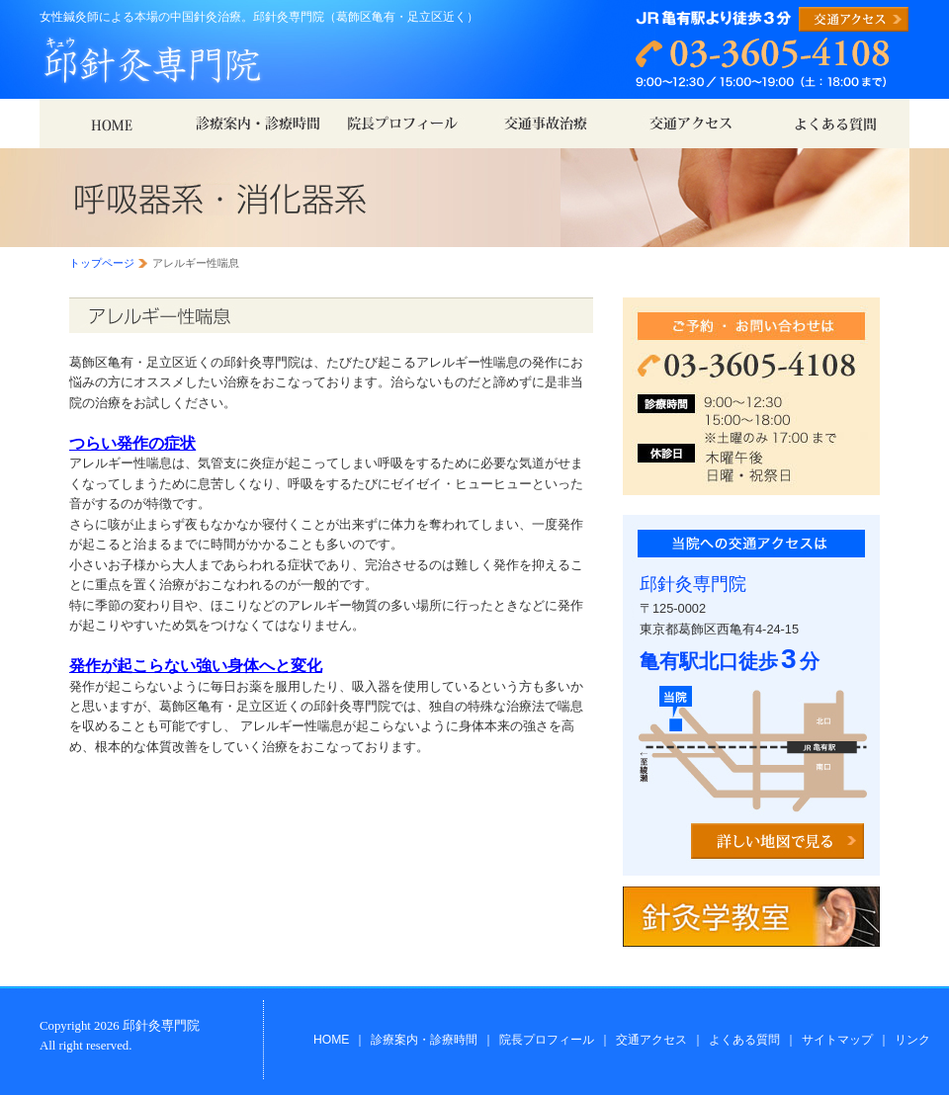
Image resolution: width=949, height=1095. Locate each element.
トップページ (101, 263)
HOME (331, 1040)
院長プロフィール (546, 1040)
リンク (912, 1040)
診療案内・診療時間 (424, 1040)
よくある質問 (744, 1040)
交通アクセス (651, 1040)
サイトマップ (837, 1040)
